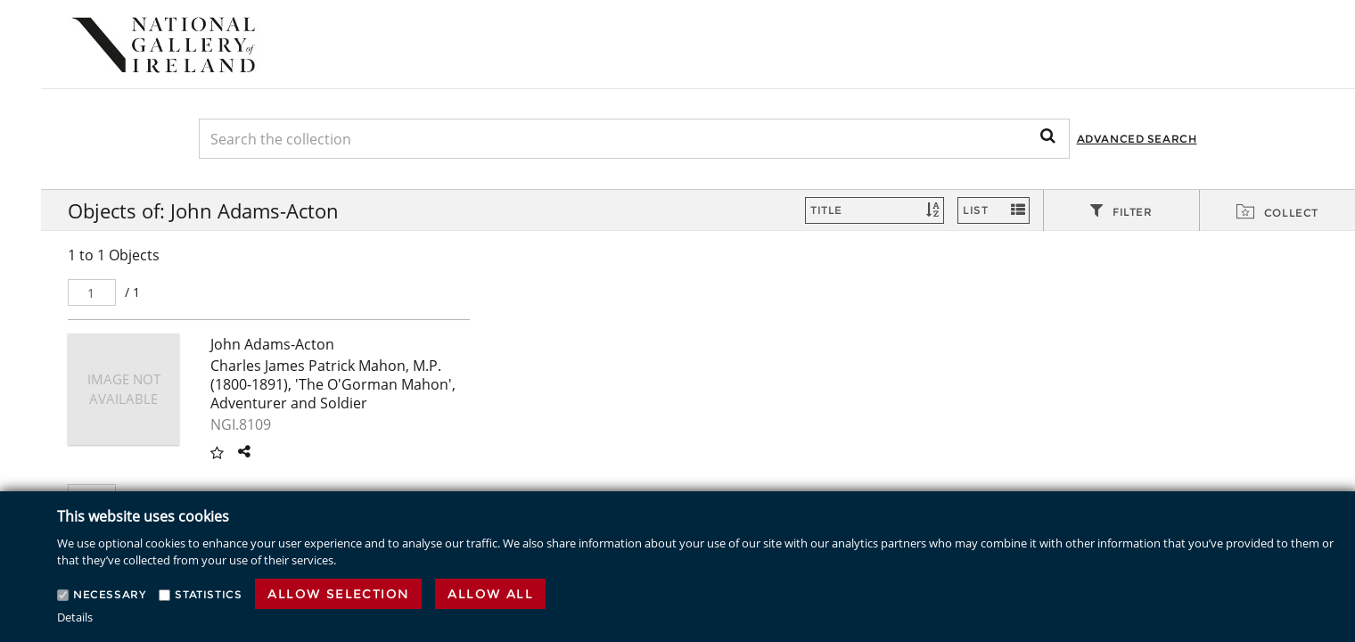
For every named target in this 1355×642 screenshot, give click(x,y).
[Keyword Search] (634, 139)
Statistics (208, 594)
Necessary (109, 594)
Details (75, 617)
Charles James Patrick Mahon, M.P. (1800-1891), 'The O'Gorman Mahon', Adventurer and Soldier (333, 384)
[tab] (1121, 211)
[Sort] (874, 210)
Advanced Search (1137, 138)
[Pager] (92, 292)
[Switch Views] (993, 210)
